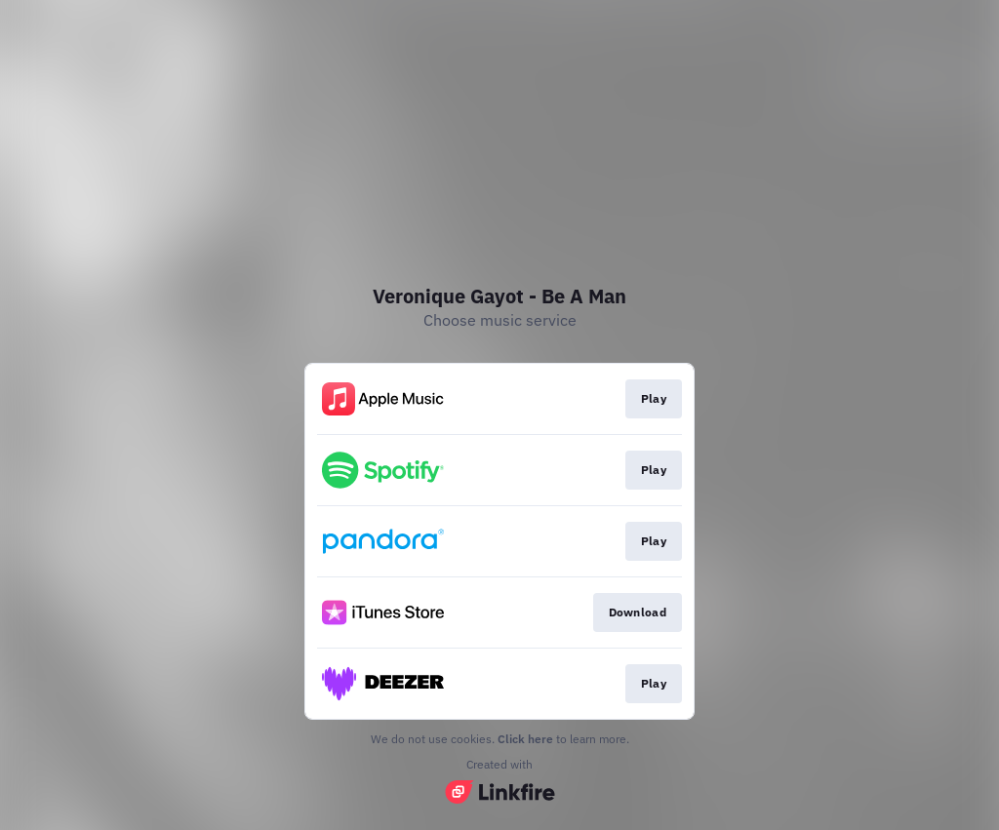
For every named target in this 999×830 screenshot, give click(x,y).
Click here (525, 738)
